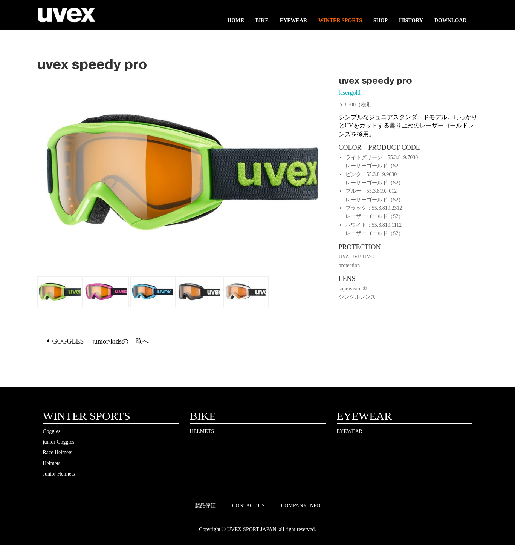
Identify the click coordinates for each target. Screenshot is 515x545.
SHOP (380, 20)
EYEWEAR (293, 20)
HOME (235, 20)
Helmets (52, 463)
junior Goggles (59, 442)
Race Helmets (57, 452)
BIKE (262, 20)
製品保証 (205, 505)
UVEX (66, 17)
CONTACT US (248, 505)
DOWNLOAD (450, 20)
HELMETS (202, 431)
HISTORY (411, 20)
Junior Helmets (59, 474)
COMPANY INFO (300, 505)
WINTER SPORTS (340, 20)
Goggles (52, 431)
